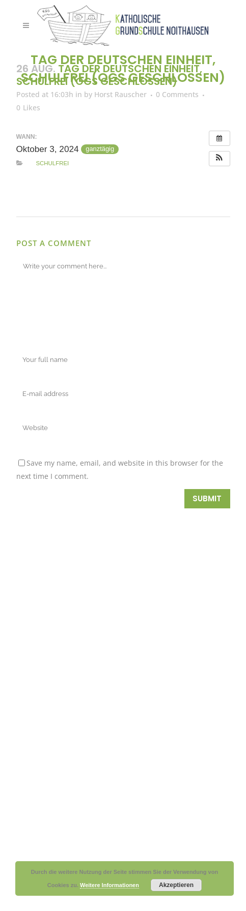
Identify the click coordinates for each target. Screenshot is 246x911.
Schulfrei (52, 163)
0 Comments (177, 94)
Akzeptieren (176, 885)
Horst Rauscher (120, 94)
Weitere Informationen (109, 885)
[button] (219, 158)
